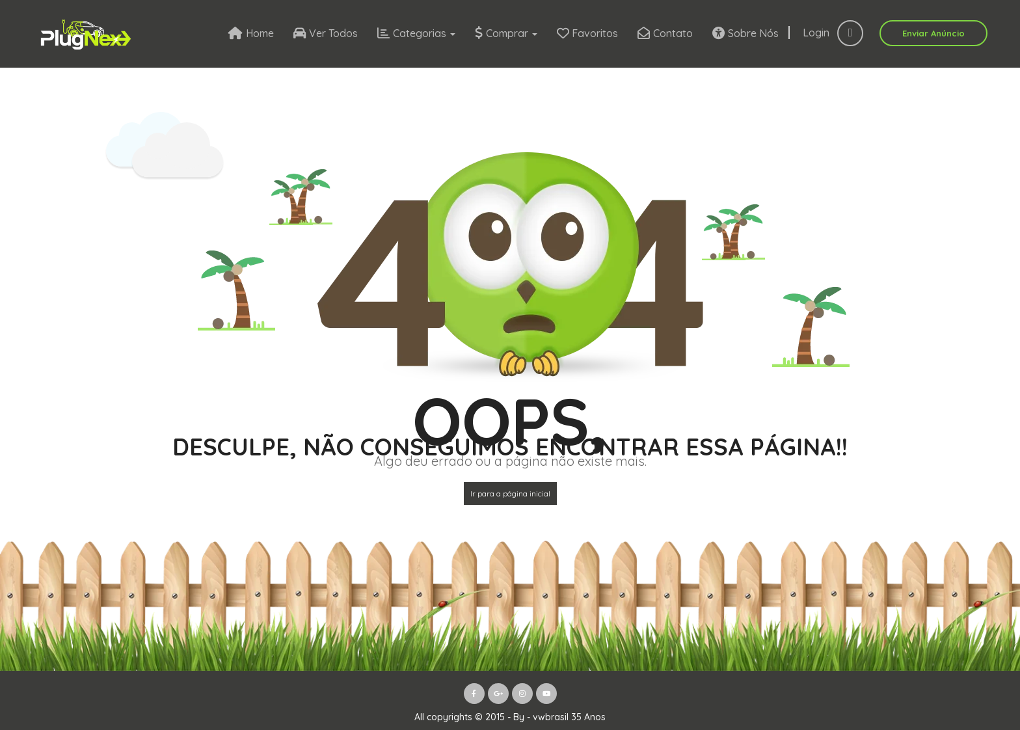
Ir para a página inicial (510, 493)
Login (833, 32)
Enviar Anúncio (933, 33)
